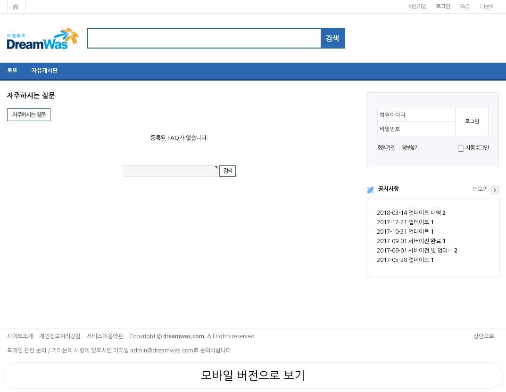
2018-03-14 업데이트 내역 (411, 213)
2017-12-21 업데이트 (405, 222)
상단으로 (483, 336)
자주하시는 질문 (28, 115)
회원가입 (417, 6)
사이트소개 (20, 336)
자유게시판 (45, 71)
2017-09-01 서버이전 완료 (411, 241)
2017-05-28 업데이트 (405, 260)
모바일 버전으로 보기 (253, 375)
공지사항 (388, 189)
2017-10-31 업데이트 (405, 232)
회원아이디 (393, 115)
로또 (12, 71)
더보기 (480, 189)
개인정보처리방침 (60, 336)
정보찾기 (410, 148)
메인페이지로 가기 (16, 6)
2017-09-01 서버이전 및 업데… (417, 250)
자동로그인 (477, 148)
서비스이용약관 (105, 336)
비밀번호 (390, 129)
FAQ (464, 6)
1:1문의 (486, 6)
